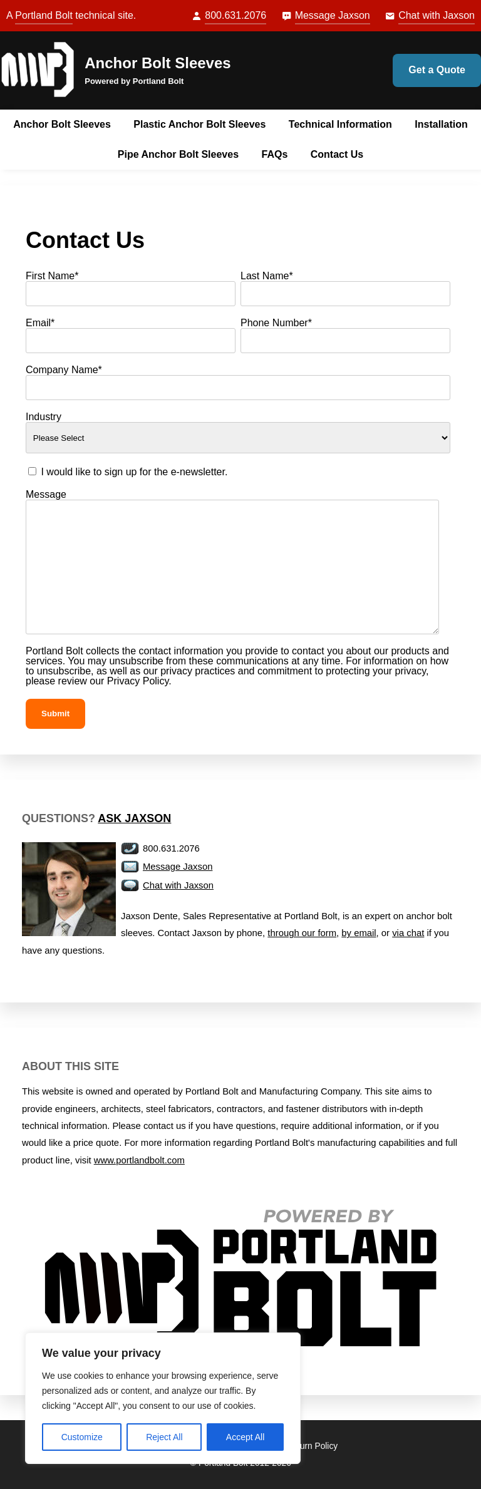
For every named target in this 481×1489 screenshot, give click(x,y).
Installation (441, 124)
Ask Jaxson (134, 818)
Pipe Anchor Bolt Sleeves (178, 154)
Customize (82, 1437)
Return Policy (312, 1446)
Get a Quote (436, 69)
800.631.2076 (235, 15)
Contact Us (337, 154)
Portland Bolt (44, 15)
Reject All (164, 1437)
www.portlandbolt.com (139, 1160)
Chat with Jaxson (436, 15)
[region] (163, 1398)
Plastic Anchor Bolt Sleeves (199, 124)
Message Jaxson (332, 15)
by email (358, 933)
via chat (408, 933)
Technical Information (340, 124)
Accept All (245, 1437)
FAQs (275, 154)
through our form (301, 933)
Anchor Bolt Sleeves (157, 62)
